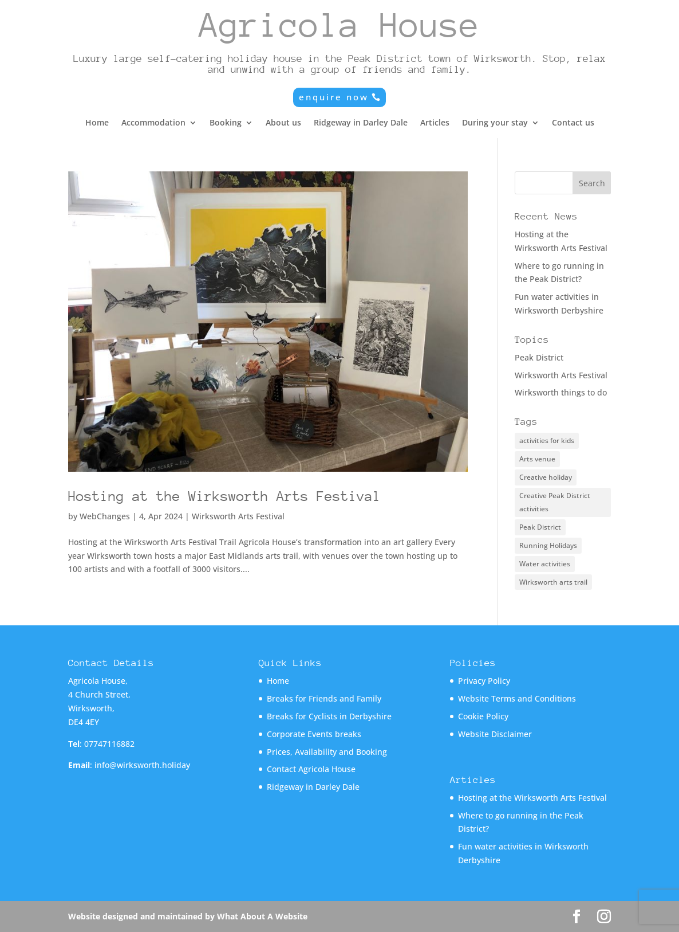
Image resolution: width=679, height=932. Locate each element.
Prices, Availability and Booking (327, 751)
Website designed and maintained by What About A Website (187, 916)
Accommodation (153, 123)
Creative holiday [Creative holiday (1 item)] (545, 477)
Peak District (539, 357)
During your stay (495, 123)
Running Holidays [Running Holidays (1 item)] (548, 545)
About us (283, 123)
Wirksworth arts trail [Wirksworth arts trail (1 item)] (553, 582)
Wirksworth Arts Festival (238, 516)
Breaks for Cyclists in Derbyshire (329, 716)
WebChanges (105, 516)
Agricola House (339, 25)
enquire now (334, 97)
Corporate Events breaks (314, 734)
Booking (226, 123)
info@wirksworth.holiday (142, 764)
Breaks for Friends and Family (324, 698)
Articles (434, 123)
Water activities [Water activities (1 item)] (544, 564)
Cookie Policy (483, 716)
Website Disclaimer (495, 734)
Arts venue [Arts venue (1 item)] (537, 459)
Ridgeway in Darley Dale (361, 123)
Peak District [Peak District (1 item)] (540, 527)
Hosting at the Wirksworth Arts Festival (224, 496)
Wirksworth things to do (561, 392)
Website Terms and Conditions (517, 698)
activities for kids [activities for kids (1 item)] (546, 440)
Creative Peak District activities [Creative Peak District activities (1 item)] (554, 502)
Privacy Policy (484, 680)
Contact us (573, 123)
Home (97, 123)
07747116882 (109, 743)
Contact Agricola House (311, 768)
